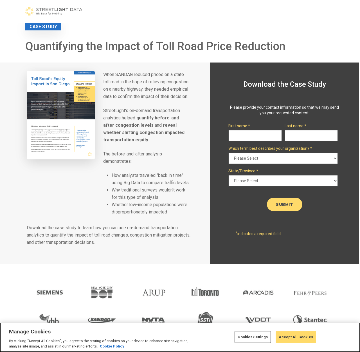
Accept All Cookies (296, 337)
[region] (180, 337)
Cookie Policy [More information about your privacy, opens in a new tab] (112, 346)
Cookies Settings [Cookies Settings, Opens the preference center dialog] (253, 337)
